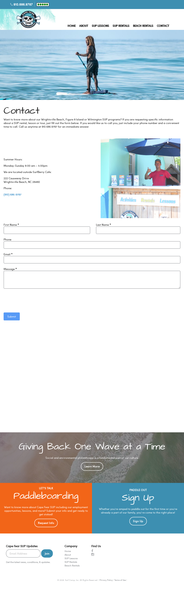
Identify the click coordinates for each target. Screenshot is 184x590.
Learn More (92, 466)
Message (10, 269)
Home (72, 26)
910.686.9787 (23, 4)
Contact (163, 26)
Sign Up (138, 521)
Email (8, 254)
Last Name (103, 224)
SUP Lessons (100, 26)
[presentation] (31, 300)
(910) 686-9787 (12, 194)
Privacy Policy (106, 580)
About (83, 26)
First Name (11, 224)
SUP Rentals (121, 26)
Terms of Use (120, 580)
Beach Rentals (143, 26)
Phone (7, 239)
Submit (11, 316)
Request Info (46, 523)
